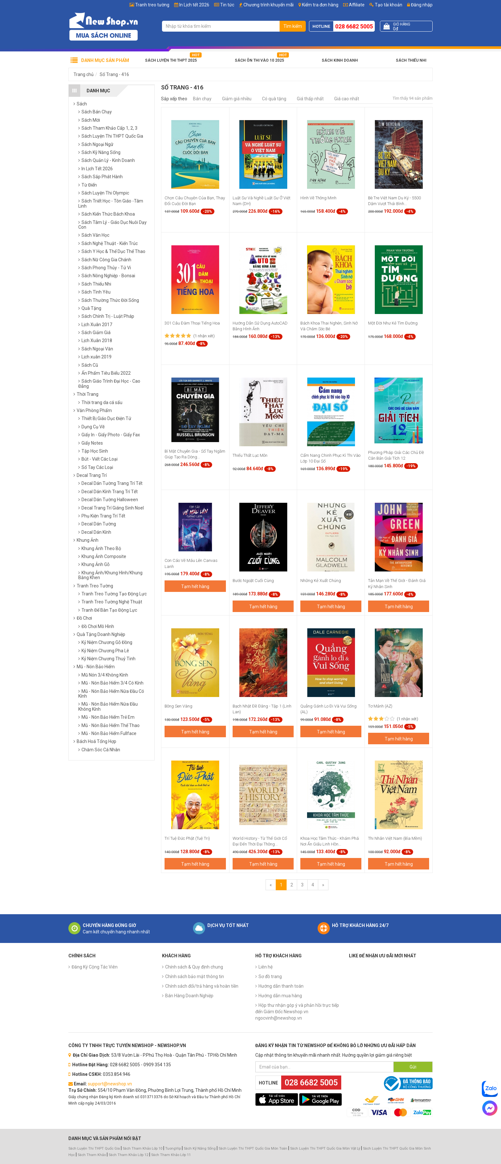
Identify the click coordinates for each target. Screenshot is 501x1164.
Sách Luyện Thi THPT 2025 (171, 60)
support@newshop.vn (110, 1083)
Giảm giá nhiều (236, 98)
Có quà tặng (274, 98)
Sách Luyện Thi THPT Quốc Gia (94, 1148)
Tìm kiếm (292, 26)
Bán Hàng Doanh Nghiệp (189, 995)
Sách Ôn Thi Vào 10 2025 (259, 60)
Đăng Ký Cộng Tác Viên (95, 966)
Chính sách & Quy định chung (194, 966)
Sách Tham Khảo (92, 1155)
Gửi (413, 1066)
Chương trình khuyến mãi (268, 4)
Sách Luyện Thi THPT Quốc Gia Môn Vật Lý (325, 1148)
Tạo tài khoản (385, 4)
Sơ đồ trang (270, 976)
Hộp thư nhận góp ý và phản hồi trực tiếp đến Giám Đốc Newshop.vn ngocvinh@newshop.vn (297, 1012)
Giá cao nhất (346, 98)
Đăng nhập (420, 4)
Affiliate (354, 4)
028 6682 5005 (354, 26)
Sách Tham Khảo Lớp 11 (171, 1155)
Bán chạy (202, 98)
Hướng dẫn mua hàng (280, 995)
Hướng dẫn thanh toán (281, 986)
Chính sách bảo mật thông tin (194, 976)
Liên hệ (265, 966)
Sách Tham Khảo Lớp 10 (142, 1148)
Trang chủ (83, 74)
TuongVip (173, 1148)
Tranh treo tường (152, 4)
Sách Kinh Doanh (340, 60)
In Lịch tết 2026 (194, 4)
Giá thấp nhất (310, 98)
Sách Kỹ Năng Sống (200, 1148)
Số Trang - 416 (114, 74)
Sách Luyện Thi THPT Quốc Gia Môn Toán (253, 1148)
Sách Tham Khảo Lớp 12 (129, 1155)
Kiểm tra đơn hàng (320, 4)
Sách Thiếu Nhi (411, 60)
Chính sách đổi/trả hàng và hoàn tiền (201, 986)
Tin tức (227, 4)
